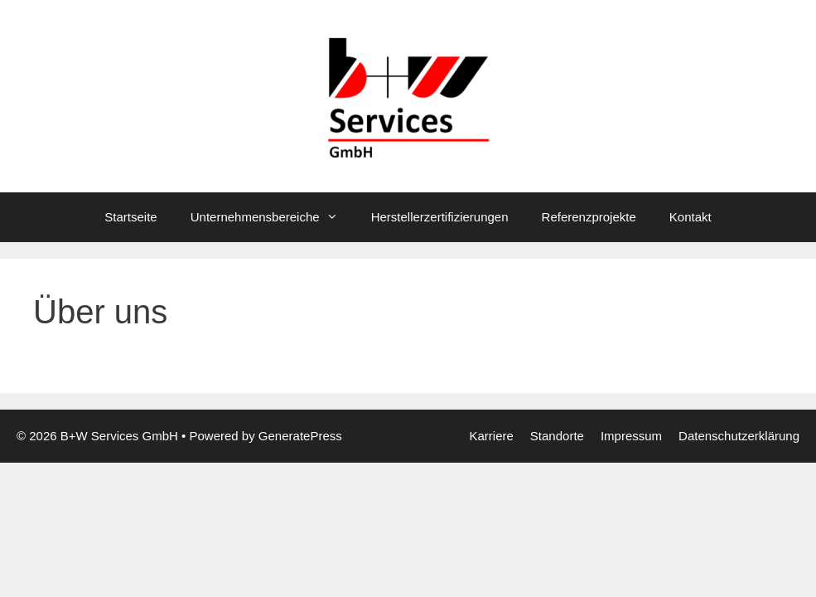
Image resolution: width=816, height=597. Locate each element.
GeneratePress (300, 436)
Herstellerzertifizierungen (440, 217)
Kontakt (690, 217)
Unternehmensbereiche (273, 217)
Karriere (491, 436)
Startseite (130, 217)
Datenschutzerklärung (738, 436)
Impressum (631, 436)
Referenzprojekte (589, 217)
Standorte (557, 436)
